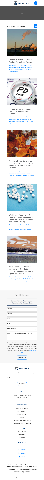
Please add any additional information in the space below (20, 333)
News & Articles (22, 434)
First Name (9, 308)
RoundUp (22, 417)
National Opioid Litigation (22, 408)
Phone (8, 318)
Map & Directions (22, 400)
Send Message (22, 357)
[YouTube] (22, 457)
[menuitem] (15, 477)
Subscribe (22, 383)
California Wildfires (22, 411)
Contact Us (22, 437)
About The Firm (22, 431)
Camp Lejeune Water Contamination (22, 423)
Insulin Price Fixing (22, 414)
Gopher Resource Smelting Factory (22, 420)
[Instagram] (22, 450)
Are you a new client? (12, 328)
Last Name (9, 313)
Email (8, 323)
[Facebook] (22, 446)
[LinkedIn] (22, 453)
